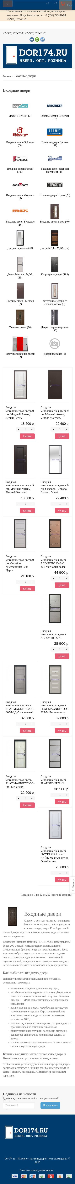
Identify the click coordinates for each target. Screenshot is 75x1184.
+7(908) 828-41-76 (17, 19)
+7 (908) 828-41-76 (35, 33)
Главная (7, 76)
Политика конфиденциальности (36, 1170)
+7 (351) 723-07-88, (56, 15)
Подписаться (50, 1105)
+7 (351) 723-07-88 (13, 33)
